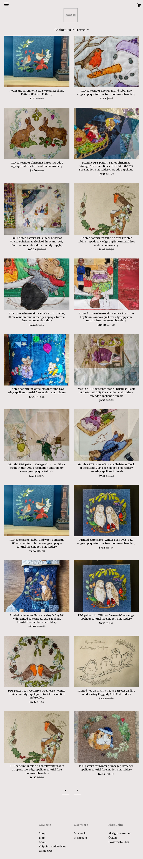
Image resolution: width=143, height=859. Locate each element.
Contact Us (45, 850)
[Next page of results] (77, 790)
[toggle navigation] (6, 4)
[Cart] (139, 5)
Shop (42, 833)
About (42, 842)
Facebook (80, 833)
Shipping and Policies (52, 846)
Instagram (80, 837)
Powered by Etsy (118, 842)
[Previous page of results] (65, 790)
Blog (42, 837)
